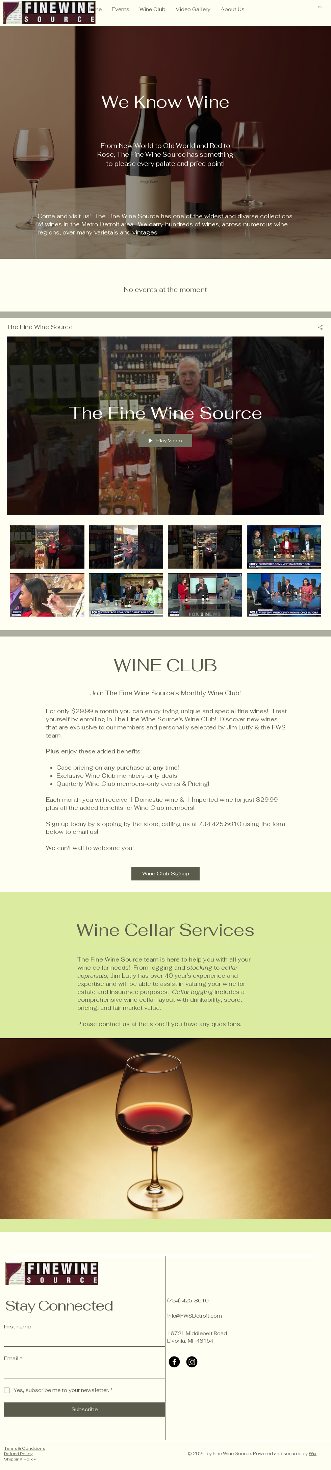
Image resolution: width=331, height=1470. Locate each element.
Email (13, 1359)
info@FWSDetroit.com (194, 1316)
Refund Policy (18, 1453)
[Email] (82, 1371)
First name (17, 1326)
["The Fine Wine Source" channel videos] (165, 572)
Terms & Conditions (24, 1448)
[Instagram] (192, 1362)
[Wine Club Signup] (165, 873)
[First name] (82, 1340)
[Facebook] (174, 1362)
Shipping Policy (20, 1459)
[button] (321, 7)
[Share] (317, 327)
